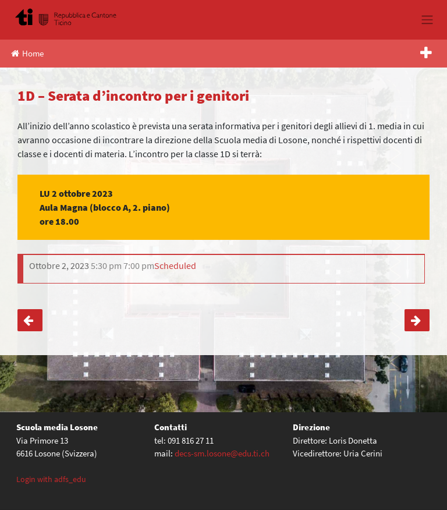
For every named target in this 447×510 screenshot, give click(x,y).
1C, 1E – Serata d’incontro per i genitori (29, 320)
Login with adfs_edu (51, 479)
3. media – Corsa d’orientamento (417, 320)
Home (27, 53)
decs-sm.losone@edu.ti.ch (222, 453)
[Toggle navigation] (426, 20)
